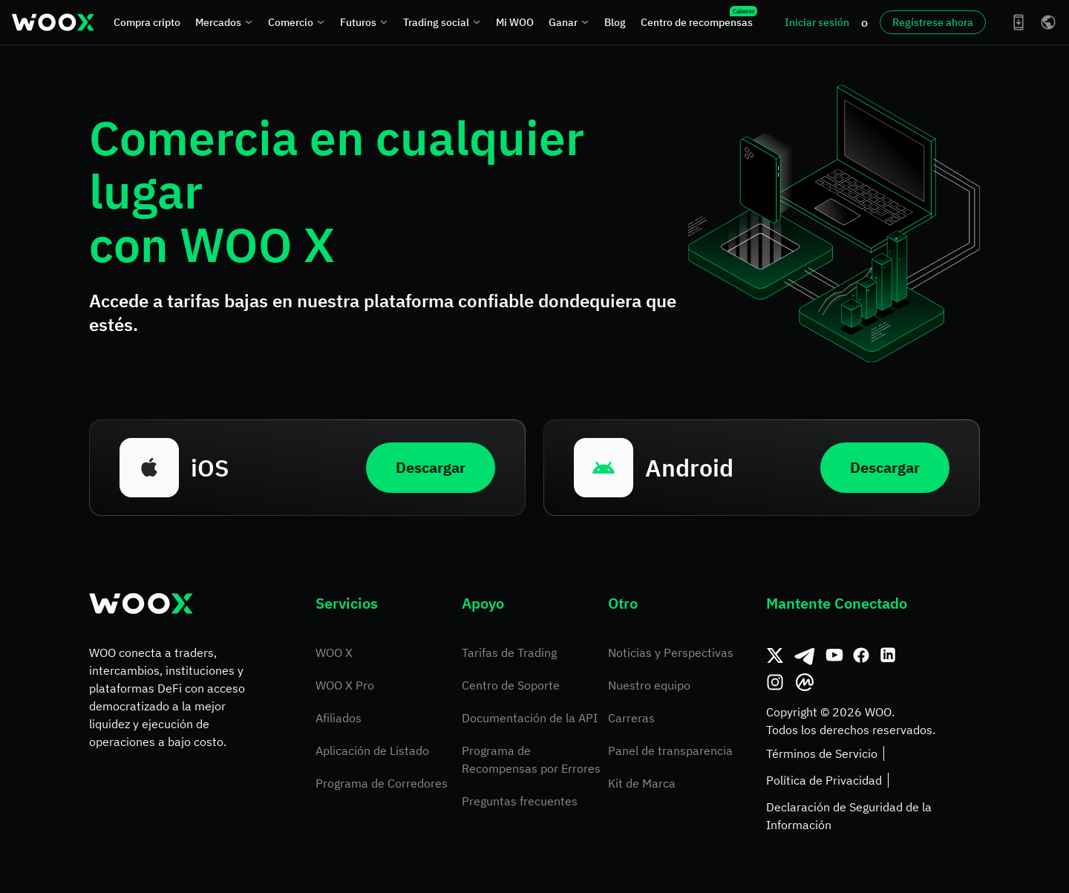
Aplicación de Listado (372, 750)
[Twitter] (775, 655)
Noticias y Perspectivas (670, 652)
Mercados (224, 22)
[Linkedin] (888, 655)
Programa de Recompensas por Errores (531, 759)
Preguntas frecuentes (520, 801)
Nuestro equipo (649, 685)
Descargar (430, 467)
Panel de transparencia (670, 750)
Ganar (569, 22)
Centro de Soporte (511, 685)
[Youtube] (834, 655)
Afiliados (339, 717)
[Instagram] (775, 682)
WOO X (334, 652)
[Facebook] (861, 655)
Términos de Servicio (821, 753)
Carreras (631, 717)
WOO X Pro (345, 685)
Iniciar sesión (817, 22)
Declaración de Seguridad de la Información (849, 815)
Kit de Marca (642, 783)
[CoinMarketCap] (805, 682)
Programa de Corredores (382, 783)
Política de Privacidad (824, 780)
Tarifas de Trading (509, 652)
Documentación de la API (530, 717)
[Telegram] (805, 655)
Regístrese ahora (932, 22)
